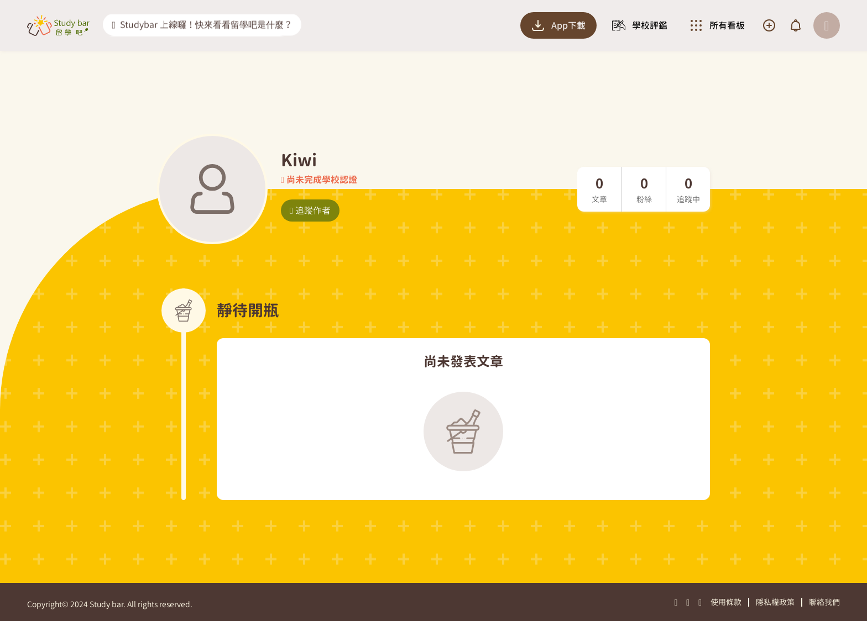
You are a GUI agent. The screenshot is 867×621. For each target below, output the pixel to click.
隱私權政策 (775, 602)
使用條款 (726, 602)
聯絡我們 (824, 602)
